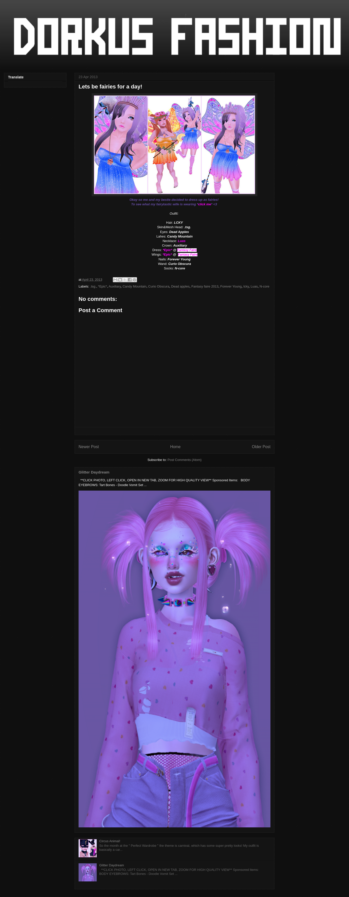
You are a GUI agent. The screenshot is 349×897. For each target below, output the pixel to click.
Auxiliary (115, 286)
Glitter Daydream (94, 472)
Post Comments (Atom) (184, 460)
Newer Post (89, 447)
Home (175, 447)
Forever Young (231, 286)
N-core (264, 286)
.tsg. (93, 286)
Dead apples (180, 286)
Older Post (261, 447)
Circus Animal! (109, 841)
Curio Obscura (158, 286)
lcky (246, 286)
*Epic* (102, 286)
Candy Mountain (135, 286)
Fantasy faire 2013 (205, 286)
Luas (254, 286)
